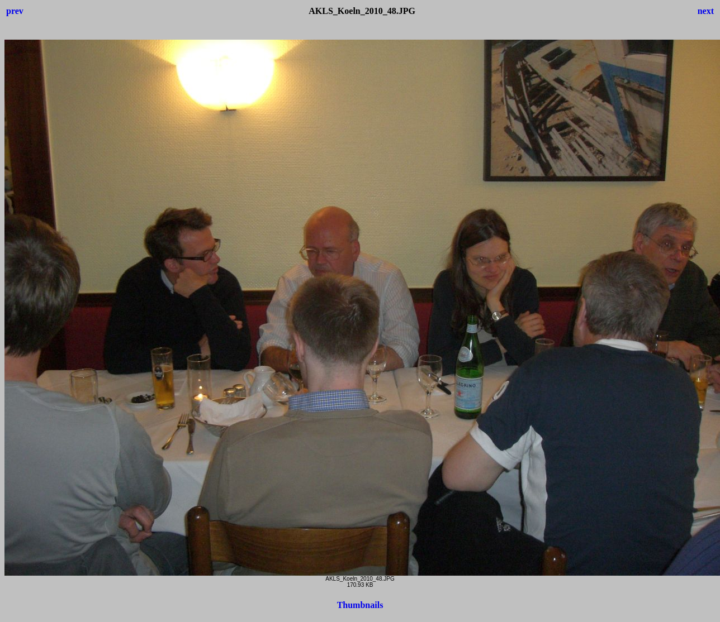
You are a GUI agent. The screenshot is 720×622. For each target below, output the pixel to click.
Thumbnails (360, 605)
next (706, 11)
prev (14, 11)
